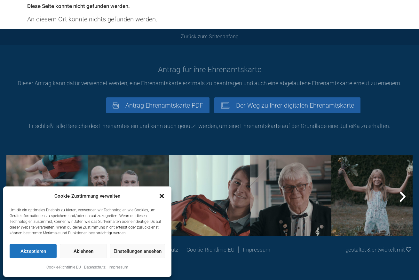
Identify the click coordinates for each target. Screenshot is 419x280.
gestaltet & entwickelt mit (378, 249)
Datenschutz (95, 267)
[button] (162, 196)
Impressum (118, 267)
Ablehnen (83, 251)
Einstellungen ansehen (138, 251)
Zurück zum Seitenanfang (210, 37)
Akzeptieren (33, 251)
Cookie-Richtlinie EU (63, 267)
